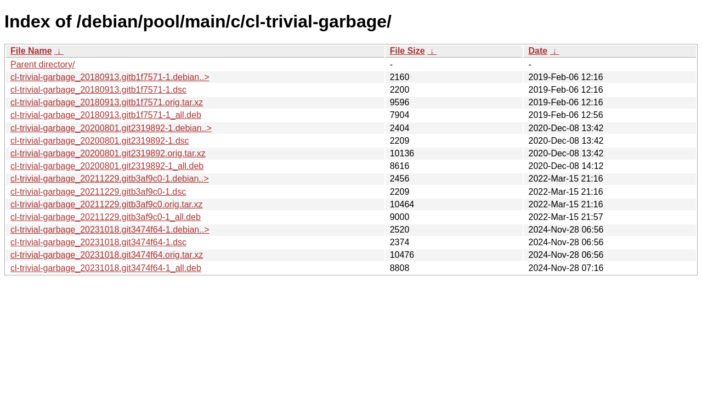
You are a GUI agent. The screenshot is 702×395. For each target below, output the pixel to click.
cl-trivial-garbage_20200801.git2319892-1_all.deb (106, 166)
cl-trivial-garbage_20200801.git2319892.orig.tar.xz (108, 153)
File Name (31, 50)
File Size (407, 50)
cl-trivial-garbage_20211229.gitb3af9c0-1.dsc (98, 191)
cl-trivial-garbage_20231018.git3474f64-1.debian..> (109, 229)
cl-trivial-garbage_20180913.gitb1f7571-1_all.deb (105, 115)
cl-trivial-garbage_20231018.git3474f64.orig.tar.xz (106, 254)
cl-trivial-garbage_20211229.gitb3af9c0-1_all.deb (105, 217)
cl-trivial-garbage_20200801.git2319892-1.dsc (99, 140)
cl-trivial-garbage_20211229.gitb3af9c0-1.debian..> (109, 178)
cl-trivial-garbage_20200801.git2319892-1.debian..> (111, 128)
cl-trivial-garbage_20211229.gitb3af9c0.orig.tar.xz (106, 204)
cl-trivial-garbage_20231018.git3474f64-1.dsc (98, 242)
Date (537, 50)
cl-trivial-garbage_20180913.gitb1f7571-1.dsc (98, 89)
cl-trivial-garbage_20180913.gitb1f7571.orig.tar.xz (106, 102)
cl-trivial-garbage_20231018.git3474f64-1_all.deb (105, 268)
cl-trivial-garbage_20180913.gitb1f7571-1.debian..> (109, 77)
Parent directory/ (42, 64)
